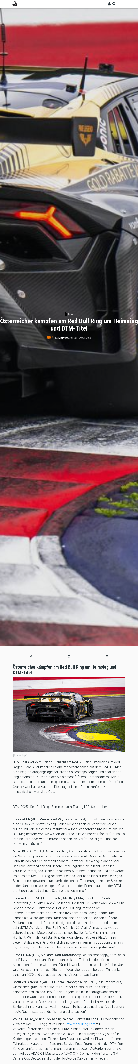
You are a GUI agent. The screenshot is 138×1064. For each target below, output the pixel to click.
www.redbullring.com (80, 1024)
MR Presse (63, 338)
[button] (31, 656)
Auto (70, 314)
